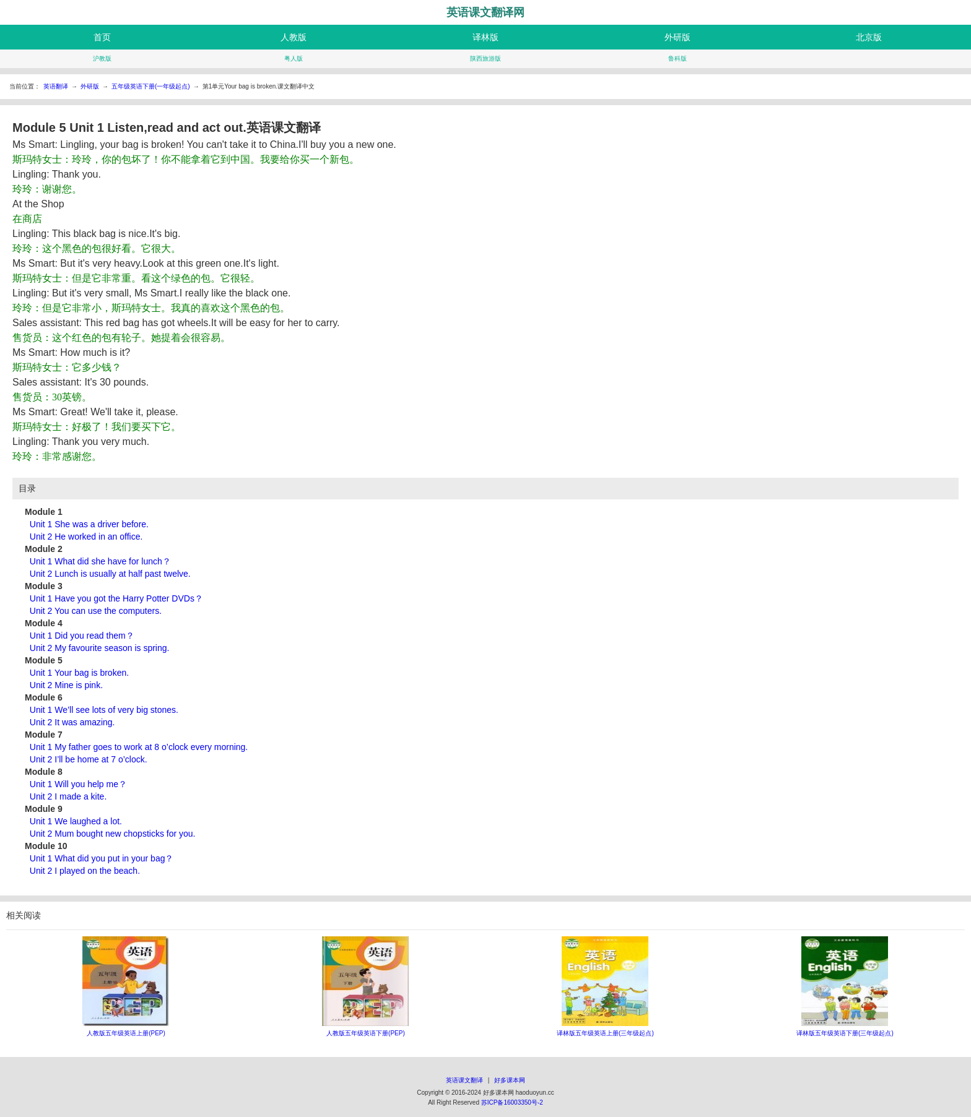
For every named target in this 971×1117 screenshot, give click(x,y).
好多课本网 (509, 1080)
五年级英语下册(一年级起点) (150, 86)
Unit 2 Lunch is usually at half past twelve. (110, 574)
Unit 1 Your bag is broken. (79, 673)
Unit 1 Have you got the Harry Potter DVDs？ (116, 598)
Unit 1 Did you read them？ (82, 635)
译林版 (485, 37)
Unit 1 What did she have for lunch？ (100, 561)
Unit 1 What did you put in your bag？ (102, 858)
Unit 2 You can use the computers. (96, 611)
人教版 (294, 37)
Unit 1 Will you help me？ (78, 784)
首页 (102, 37)
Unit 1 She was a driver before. (89, 524)
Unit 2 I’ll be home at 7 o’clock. (88, 759)
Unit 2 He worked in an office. (86, 536)
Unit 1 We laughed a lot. (76, 821)
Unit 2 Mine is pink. (66, 685)
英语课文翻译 (464, 1080)
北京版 (869, 37)
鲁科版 (677, 58)
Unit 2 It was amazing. (72, 722)
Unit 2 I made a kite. (68, 796)
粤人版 (293, 58)
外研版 (677, 37)
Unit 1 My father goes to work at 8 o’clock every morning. (139, 747)
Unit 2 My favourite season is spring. (100, 648)
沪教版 (102, 58)
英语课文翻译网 (485, 12)
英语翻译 (55, 86)
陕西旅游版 (485, 58)
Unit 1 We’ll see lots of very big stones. (104, 710)
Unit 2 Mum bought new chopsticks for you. (113, 834)
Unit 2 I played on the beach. (85, 871)
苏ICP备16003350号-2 (512, 1102)
